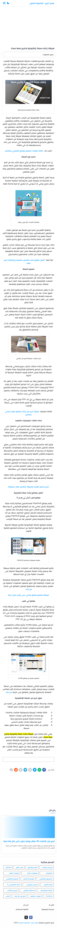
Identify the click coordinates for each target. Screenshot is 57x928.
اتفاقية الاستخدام (22, 909)
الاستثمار (8, 867)
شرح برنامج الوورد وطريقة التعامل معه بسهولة (28, 487)
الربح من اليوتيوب (32, 884)
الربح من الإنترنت (47, 867)
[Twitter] (34, 770)
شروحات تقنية (14, 873)
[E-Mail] (30, 770)
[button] (8, 3)
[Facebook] (44, 770)
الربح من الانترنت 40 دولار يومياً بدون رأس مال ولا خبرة (29, 841)
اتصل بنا (51, 905)
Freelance (49, 896)
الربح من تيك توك (20, 896)
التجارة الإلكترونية (46, 890)
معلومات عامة (32, 873)
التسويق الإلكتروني (45, 879)
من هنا (29, 589)
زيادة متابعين (48, 884)
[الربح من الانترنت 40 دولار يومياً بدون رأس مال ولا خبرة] (28, 827)
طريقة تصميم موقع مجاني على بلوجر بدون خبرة (28, 595)
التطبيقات (49, 873)
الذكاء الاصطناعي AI (13, 884)
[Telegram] (25, 770)
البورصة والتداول (28, 879)
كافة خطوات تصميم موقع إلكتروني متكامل (24, 151)
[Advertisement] (28, 26)
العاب (8, 896)
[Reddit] (16, 770)
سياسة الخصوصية (48, 909)
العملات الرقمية (35, 896)
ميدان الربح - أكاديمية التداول (42, 3)
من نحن (25, 905)
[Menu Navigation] (4, 3)
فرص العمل (19, 867)
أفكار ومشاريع (32, 867)
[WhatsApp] (39, 770)
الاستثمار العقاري (29, 890)
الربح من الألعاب (12, 890)
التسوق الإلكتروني (12, 879)
